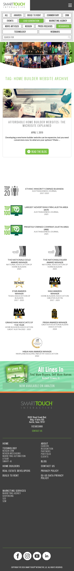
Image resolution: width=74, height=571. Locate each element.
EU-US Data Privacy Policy (52, 477)
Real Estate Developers (16, 470)
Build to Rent (34, 15)
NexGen (28, 26)
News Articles (12, 26)
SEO (4, 498)
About (44, 443)
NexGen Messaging (12, 453)
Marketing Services (14, 490)
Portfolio (46, 453)
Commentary (53, 15)
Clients (45, 456)
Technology (20, 31)
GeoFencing (8, 495)
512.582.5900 (37, 426)
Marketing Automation (14, 456)
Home (6, 443)
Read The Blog (37, 152)
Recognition (47, 448)
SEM (4, 501)
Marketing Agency (58, 20)
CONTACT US (37, 430)
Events (10, 20)
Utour (6, 458)
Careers (45, 446)
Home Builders (11, 466)
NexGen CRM (8, 450)
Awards (18, 15)
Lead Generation (31, 20)
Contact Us (48, 466)
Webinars (55, 31)
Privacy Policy (50, 470)
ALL (6, 15)
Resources (64, 26)
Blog (44, 461)
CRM (67, 15)
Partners (46, 451)
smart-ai (7, 461)
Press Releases (45, 26)
